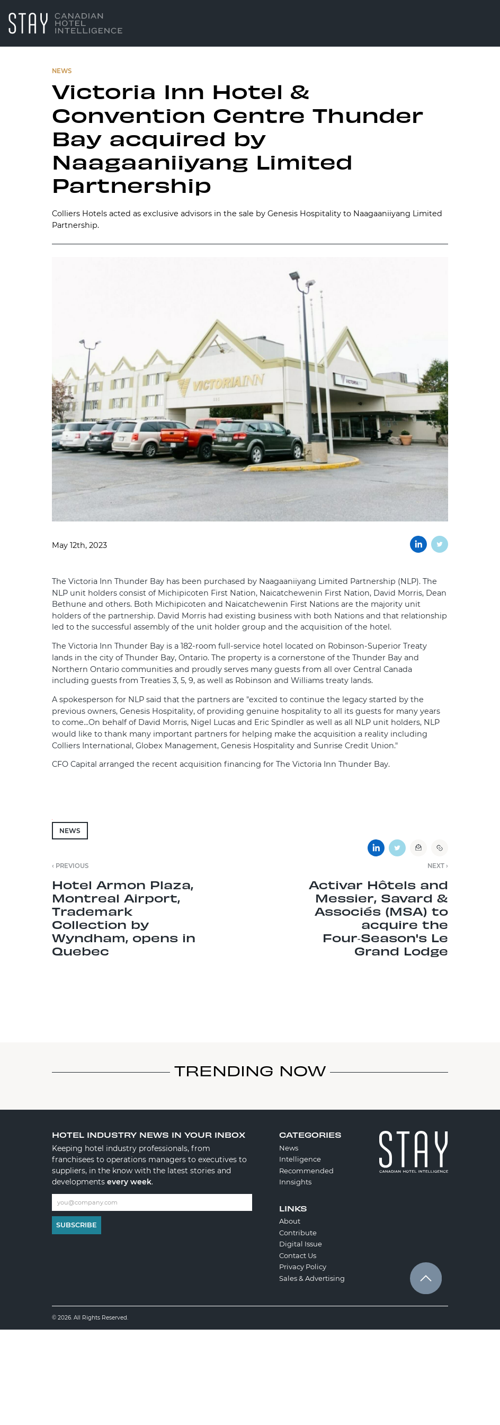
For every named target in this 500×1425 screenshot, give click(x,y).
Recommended (306, 1170)
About (289, 1221)
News (70, 831)
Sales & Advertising (312, 1278)
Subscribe (76, 1225)
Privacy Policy (302, 1266)
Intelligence (300, 1159)
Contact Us (297, 1255)
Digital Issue (300, 1244)
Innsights (295, 1182)
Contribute (298, 1232)
